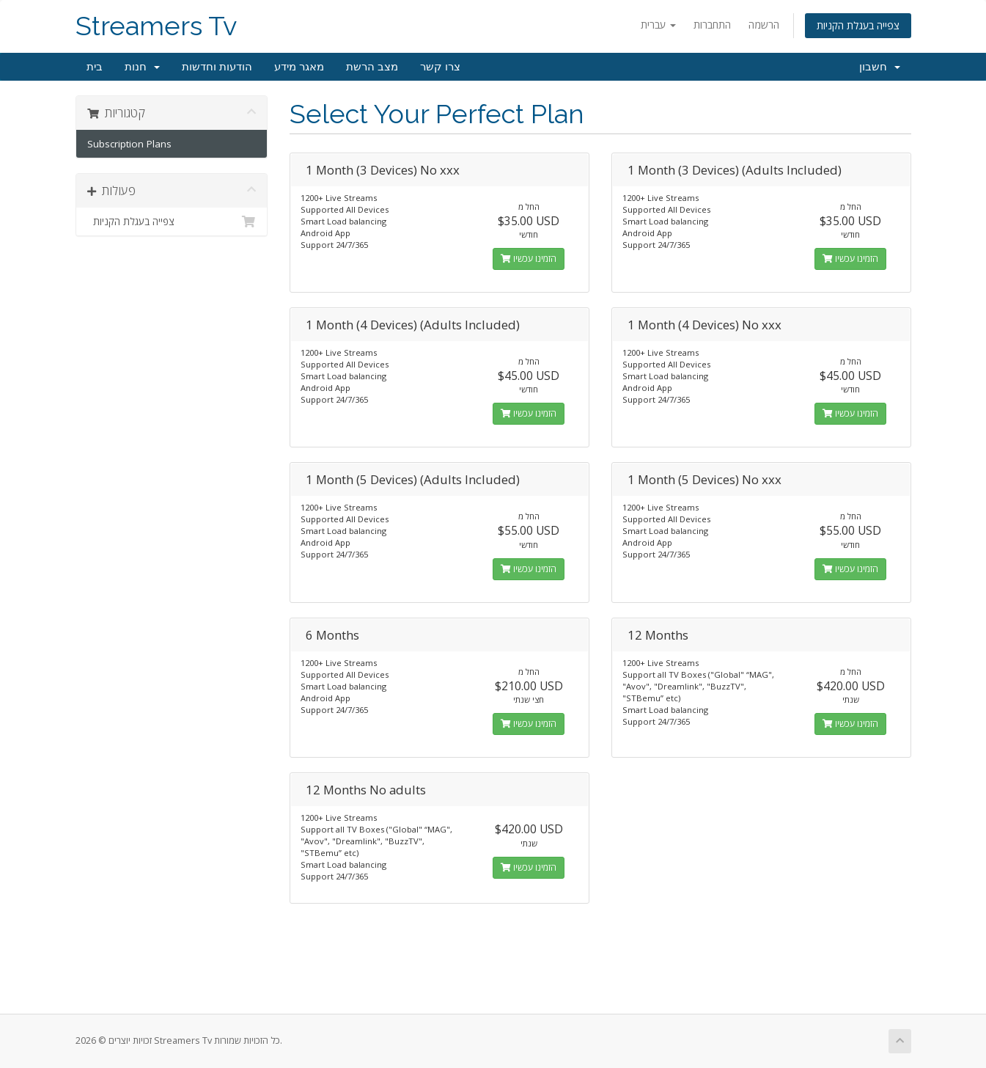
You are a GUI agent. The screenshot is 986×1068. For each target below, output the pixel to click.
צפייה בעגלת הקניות (858, 25)
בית (95, 66)
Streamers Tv (156, 26)
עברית (658, 25)
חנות (142, 66)
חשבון (879, 66)
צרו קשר (440, 66)
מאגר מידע (299, 66)
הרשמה (763, 25)
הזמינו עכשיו (528, 258)
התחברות (712, 25)
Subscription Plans (129, 143)
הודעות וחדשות (217, 66)
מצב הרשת (372, 66)
